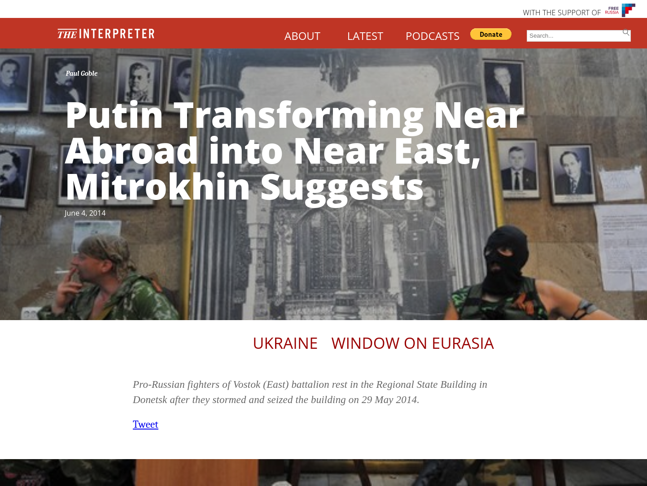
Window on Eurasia (413, 342)
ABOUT (302, 35)
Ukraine (285, 342)
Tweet (145, 424)
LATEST (365, 35)
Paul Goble (82, 73)
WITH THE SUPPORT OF (562, 12)
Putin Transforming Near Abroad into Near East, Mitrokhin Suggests (295, 149)
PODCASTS (432, 35)
